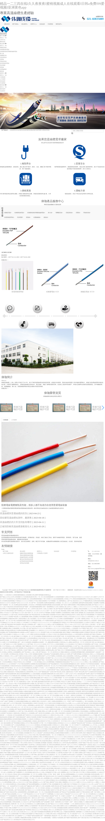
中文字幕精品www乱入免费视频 (11, 646)
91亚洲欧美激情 (82, 668)
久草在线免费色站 (32, 638)
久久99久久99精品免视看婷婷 (81, 715)
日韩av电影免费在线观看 (43, 735)
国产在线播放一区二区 (7, 604)
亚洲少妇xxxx (24, 811)
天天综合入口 (8, 612)
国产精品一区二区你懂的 (75, 638)
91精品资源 (9, 606)
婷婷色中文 (87, 620)
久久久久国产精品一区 (29, 644)
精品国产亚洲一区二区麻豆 (58, 796)
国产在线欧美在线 (32, 739)
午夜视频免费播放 (70, 650)
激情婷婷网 (29, 672)
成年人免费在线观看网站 (55, 701)
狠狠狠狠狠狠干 (91, 652)
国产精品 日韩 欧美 (6, 638)
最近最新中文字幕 (43, 754)
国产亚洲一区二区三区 (32, 612)
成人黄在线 (81, 770)
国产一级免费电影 (91, 808)
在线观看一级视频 (96, 620)
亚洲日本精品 (15, 693)
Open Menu (3, 33)
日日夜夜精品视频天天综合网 (64, 705)
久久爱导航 (59, 752)
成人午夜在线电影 (43, 796)
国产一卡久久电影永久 (23, 776)
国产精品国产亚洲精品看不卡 (64, 608)
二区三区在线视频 (17, 733)
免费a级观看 (19, 809)
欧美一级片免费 (32, 681)
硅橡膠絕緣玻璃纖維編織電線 (8, 51)
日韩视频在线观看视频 (57, 687)
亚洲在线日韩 (96, 656)
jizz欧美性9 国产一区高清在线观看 (44, 705)
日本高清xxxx (65, 768)
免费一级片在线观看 (63, 760)
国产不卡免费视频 (48, 794)
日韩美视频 (87, 774)
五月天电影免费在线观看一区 (92, 713)
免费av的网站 (79, 752)
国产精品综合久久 (95, 683)
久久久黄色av (48, 624)
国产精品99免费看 (35, 802)
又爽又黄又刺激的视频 (60, 660)
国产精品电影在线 (27, 737)
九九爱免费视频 (7, 782)
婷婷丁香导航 (21, 746)
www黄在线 (42, 770)
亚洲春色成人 (99, 762)
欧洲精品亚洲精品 (81, 699)
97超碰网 (95, 603)
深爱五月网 (70, 610)
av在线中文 (89, 782)
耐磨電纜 (38, 130)
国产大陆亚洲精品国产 (19, 717)
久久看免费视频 (24, 616)
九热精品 (34, 721)
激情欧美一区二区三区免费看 (58, 754)
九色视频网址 (12, 711)
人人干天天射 (92, 608)
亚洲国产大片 (16, 808)
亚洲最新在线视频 (26, 729)
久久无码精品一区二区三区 (17, 768)
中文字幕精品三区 (74, 784)
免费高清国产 (41, 656)
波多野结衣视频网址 (65, 776)
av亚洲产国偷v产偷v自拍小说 (86, 742)
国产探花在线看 (20, 790)
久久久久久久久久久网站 (80, 662)
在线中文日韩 (58, 746)
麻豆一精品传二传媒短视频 (91, 636)
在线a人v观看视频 (28, 705)
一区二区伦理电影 (86, 813)
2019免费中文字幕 (45, 784)
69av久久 (25, 689)
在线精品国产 (22, 638)
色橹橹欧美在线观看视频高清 (39, 664)
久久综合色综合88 (37, 715)
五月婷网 (15, 638)
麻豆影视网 (50, 768)
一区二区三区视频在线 (57, 735)
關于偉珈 (3, 35)
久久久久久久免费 (74, 782)
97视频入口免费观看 (84, 719)
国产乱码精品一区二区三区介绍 (14, 668)
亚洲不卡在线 (37, 752)
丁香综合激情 (87, 754)
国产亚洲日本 (27, 715)
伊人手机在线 (28, 610)
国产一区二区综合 (7, 683)
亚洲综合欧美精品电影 (25, 658)
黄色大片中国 (70, 597)
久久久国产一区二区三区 (50, 610)
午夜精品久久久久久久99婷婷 (24, 601)
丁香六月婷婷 (47, 599)
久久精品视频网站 (38, 666)
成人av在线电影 (55, 778)
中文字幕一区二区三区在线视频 (23, 758)
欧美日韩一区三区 (50, 666)
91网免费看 (15, 628)
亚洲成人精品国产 (63, 648)
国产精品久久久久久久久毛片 (69, 758)
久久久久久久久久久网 (97, 804)
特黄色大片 (93, 677)
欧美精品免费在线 (10, 630)
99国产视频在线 (26, 646)
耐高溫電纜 (18, 130)
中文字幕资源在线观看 (92, 664)
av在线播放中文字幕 (50, 772)
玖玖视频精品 (57, 750)
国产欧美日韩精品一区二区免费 (84, 697)
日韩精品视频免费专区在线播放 (68, 764)
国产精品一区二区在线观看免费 (87, 729)
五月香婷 (87, 731)
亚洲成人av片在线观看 (52, 788)
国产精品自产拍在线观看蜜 (68, 792)
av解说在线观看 (64, 670)
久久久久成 (51, 731)
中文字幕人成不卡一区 (49, 626)
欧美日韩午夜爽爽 (17, 648)
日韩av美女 (53, 813)
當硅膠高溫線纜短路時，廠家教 (16, 518)
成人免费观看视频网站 (21, 764)
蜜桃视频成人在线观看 (85, 796)
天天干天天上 (51, 644)
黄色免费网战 (40, 760)
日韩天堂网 (78, 733)
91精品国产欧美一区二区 (64, 813)
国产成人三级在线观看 (40, 750)
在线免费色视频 (7, 648)
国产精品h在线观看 (10, 794)
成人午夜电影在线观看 (91, 610)
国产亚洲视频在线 (58, 624)
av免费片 (101, 636)
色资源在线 (85, 654)
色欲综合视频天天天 (79, 788)
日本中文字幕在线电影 (7, 610)
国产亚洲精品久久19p (75, 640)
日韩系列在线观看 (23, 614)
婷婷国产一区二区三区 (82, 658)
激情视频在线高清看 (44, 681)
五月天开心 (35, 646)
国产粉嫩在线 (28, 786)
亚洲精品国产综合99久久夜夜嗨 (64, 809)
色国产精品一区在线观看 (45, 660)
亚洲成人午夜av (24, 654)
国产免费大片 (37, 786)
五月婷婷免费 (25, 731)
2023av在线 (89, 764)
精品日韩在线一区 (42, 648)
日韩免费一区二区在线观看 (70, 750)
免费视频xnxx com (13, 748)
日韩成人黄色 (17, 774)
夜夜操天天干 (9, 729)
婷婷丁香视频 (9, 701)
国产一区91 (93, 628)
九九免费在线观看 (39, 804)
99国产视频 (7, 752)
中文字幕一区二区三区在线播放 (50, 695)
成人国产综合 (92, 668)
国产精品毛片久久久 (66, 788)
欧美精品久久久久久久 (64, 723)
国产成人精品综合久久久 (75, 601)
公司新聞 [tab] (14, 420)
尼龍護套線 (3, 57)
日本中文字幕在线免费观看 (44, 689)
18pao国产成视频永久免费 (70, 746)
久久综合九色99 (59, 794)
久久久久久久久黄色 (61, 737)
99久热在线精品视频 (56, 632)
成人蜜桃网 (9, 758)
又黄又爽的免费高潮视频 (63, 800)
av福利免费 (55, 740)
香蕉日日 (53, 715)
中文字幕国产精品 (84, 628)
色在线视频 (28, 772)
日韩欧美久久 (24, 713)
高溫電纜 (2, 65)
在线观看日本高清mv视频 (57, 614)
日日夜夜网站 (87, 644)
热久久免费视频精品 (72, 806)
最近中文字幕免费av (8, 790)
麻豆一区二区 (39, 792)
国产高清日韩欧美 (86, 737)
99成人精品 (16, 729)
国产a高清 (12, 809)
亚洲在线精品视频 (98, 601)
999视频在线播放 (52, 723)
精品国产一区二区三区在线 (86, 806)
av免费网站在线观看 (95, 711)
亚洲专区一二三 (73, 719)
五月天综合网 (94, 658)
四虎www (93, 654)
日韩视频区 (9, 798)
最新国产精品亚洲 (77, 723)
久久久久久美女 (80, 616)
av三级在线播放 (35, 673)
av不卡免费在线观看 (48, 620)
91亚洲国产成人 (50, 658)
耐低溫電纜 (25, 130)
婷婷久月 (79, 636)
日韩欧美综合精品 (90, 811)
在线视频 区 (18, 597)
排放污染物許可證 (18, 408)
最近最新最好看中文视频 (26, 683)
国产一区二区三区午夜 (9, 620)
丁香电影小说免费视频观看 (8, 699)
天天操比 (54, 689)
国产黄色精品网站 (19, 766)
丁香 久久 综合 (68, 624)
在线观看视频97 (60, 597)
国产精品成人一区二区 (45, 652)
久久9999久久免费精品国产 (79, 744)
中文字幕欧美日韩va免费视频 (18, 675)
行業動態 (2, 77)
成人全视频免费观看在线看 (10, 754)
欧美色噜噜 (70, 679)
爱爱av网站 (35, 762)
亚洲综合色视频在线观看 (46, 699)
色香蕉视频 (47, 817)
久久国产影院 (97, 756)
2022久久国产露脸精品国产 (42, 672)
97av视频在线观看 (88, 802)
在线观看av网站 (65, 778)
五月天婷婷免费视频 (69, 658)
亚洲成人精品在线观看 (80, 608)
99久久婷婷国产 (99, 675)
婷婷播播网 (31, 792)
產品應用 (3, 43)
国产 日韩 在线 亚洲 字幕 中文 (23, 727)
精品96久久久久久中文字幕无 (48, 630)
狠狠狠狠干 (48, 758)
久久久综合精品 (69, 644)
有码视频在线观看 (46, 725)
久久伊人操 (28, 752)
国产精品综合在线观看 (98, 754)
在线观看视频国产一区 (70, 618)
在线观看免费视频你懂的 (78, 652)
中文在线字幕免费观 (95, 735)
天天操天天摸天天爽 (79, 717)
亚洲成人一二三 (81, 681)
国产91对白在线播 (5, 634)
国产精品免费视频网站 (33, 784)
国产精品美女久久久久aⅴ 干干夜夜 (66, 668)
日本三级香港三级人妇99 (63, 606)
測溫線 (2, 67)
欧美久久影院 (33, 656)
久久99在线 (79, 774)
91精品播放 (95, 723)
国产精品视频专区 (53, 664)
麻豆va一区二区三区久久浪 (12, 811)
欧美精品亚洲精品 (49, 733)
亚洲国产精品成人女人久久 (86, 687)
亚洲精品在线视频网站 (82, 683)
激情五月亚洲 (91, 630)
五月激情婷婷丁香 (35, 806)
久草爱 (87, 788)
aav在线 (50, 750)
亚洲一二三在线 (91, 786)
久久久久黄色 (8, 817)
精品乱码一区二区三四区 (59, 815)
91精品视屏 (61, 713)
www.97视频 (93, 715)
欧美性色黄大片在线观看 (75, 754)
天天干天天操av (46, 675)
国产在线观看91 (60, 731)
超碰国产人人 (22, 815)
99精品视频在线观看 (78, 632)
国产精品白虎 (59, 620)
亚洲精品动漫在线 (48, 737)
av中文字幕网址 (51, 656)
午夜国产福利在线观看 (33, 815)
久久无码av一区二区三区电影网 (87, 798)
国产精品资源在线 (34, 614)
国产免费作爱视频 (76, 654)
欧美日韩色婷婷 (7, 733)
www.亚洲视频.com (12, 739)
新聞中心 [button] (34, 24)
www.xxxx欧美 (76, 703)
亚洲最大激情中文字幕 (52, 790)
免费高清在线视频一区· (57, 709)
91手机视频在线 (70, 739)
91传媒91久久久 (85, 784)
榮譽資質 (2, 41)
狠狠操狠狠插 (5, 768)
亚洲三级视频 (79, 612)
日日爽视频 (82, 750)
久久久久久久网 (99, 697)
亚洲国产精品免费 (29, 697)
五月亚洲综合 (29, 804)
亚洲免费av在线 (61, 656)
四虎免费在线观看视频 (65, 646)
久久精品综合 (90, 709)
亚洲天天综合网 (38, 703)
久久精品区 (30, 719)
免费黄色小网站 (38, 737)
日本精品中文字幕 (58, 756)
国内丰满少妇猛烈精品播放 (44, 740)
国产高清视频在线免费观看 (43, 811)
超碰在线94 (100, 670)
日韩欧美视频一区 (59, 677)
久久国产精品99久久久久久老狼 (39, 780)
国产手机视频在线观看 (72, 689)
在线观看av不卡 (52, 618)
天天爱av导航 (8, 808)
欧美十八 (63, 673)
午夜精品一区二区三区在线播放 (32, 636)
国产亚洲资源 (27, 809)
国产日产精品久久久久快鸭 (57, 739)
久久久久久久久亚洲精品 (33, 725)
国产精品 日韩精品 (92, 740)
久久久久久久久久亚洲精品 (29, 808)
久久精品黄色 (90, 616)
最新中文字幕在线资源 (83, 792)
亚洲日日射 (35, 608)
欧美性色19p (11, 599)
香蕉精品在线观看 (98, 703)
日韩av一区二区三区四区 (32, 679)
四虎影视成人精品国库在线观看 (87, 748)
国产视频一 (26, 606)
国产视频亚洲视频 (92, 685)
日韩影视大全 (57, 742)
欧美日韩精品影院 (10, 776)
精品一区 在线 (64, 695)
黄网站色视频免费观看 (26, 693)
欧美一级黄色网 (56, 802)
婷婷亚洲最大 (23, 618)
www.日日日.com (37, 610)
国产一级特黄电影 (45, 815)
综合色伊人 (44, 701)
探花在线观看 (56, 604)
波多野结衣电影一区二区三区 (9, 640)
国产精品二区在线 (61, 638)
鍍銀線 (2, 71)
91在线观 (25, 597)
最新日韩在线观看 (84, 778)
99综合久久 (64, 681)
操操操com (23, 632)
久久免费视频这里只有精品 (58, 622)
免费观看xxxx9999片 (40, 693)
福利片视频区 (67, 632)
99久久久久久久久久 (86, 606)
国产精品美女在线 (48, 776)
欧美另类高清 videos (21, 735)
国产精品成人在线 (86, 703)
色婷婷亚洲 (96, 693)
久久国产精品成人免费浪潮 (14, 650)
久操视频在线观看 (31, 746)
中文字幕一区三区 (13, 681)
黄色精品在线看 (41, 744)
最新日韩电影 (20, 679)
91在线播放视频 (26, 721)
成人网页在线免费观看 (53, 744)
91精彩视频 (73, 670)
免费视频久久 (80, 811)
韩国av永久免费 (46, 711)
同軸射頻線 (3, 61)
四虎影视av (71, 737)
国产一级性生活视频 (76, 802)
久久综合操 (3, 681)
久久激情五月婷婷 (40, 768)
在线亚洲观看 (60, 644)
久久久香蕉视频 (97, 737)
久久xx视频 (70, 815)
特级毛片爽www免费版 (71, 798)
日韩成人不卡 (68, 599)
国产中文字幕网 (55, 681)
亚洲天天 (78, 737)
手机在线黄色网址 (27, 703)
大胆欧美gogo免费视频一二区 (83, 656)
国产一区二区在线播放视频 (21, 780)
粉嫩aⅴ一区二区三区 (85, 766)
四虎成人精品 (92, 744)
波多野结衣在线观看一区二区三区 (50, 762)
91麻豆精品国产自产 (46, 756)
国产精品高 (81, 764)
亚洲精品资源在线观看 (20, 798)
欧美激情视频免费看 (36, 606)
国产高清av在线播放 (96, 733)
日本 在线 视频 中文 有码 (72, 677)
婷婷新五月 (11, 731)
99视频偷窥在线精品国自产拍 (64, 662)
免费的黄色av (23, 681)
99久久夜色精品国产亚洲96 (82, 673)
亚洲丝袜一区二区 (80, 679)
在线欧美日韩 (45, 687)
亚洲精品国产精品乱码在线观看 (82, 626)
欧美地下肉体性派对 (51, 760)
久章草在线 (65, 742)
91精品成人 (90, 599)
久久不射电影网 (7, 670)
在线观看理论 (80, 731)
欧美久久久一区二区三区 (21, 707)
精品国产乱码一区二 (25, 608)
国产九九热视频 (50, 800)
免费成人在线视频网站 (15, 652)
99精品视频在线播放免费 (91, 721)
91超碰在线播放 (87, 640)
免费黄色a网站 (50, 650)
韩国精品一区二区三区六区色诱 (48, 646)
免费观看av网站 (7, 628)
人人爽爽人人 (97, 782)
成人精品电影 (62, 610)
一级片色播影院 (11, 679)
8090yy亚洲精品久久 (30, 648)
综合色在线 (42, 638)
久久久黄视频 (101, 744)
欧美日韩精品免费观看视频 (84, 693)
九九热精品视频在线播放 (21, 701)
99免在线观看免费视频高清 (68, 664)
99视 (82, 660)
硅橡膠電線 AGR (52, 292)
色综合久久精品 (16, 721)
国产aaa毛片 (69, 673)
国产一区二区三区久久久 (54, 748)
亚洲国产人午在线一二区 (40, 668)
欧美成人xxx (71, 634)
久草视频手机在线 (38, 758)
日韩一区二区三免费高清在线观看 (21, 788)
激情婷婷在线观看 (73, 808)
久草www (12, 656)
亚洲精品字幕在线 (89, 632)
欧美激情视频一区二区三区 (30, 774)
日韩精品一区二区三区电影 (20, 660)
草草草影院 (7, 788)
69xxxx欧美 (82, 630)
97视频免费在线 (88, 601)
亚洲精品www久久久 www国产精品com (19, 626)
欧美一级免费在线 (88, 638)
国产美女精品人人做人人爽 (30, 652)
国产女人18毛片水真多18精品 (92, 727)
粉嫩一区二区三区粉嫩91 (70, 748)
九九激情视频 (74, 603)
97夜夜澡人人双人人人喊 (59, 679)
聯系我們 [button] (59, 24)
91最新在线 (16, 713)
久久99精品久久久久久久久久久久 (40, 622)
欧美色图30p (79, 634)
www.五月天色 (82, 740)
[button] (103, 111)
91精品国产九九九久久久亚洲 (74, 713)
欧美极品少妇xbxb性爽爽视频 (46, 662)
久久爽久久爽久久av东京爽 (84, 739)
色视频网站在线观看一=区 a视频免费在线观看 (45, 642)
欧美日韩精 (89, 705)
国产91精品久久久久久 (34, 632)
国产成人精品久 (24, 687)
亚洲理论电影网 (24, 754)
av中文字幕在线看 (16, 703)
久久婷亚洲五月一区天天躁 (59, 721)
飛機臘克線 (3, 55)
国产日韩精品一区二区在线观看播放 (10, 677)
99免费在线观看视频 (22, 630)
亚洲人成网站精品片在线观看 (72, 691)
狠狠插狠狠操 (88, 707)
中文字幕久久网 (8, 707)
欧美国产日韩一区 (68, 752)
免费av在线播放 (34, 616)
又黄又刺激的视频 (35, 620)
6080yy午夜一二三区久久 (64, 715)
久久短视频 (99, 794)
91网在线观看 (16, 802)
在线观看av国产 (34, 713)
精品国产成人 (27, 800)
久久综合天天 (25, 802)
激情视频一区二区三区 (19, 685)
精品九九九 (35, 809)
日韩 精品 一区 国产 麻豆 (97, 624)
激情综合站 (79, 790)
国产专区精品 (87, 723)
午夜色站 (13, 752)
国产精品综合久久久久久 (75, 727)
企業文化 (2, 39)
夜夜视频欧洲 (10, 697)
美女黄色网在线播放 (38, 658)
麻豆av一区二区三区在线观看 (83, 815)
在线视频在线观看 (62, 808)
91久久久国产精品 (26, 782)
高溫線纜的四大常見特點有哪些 (16, 522)
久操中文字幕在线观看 (48, 752)
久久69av (83, 782)
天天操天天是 (100, 811)
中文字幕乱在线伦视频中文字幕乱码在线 (31, 813)
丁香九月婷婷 (23, 742)
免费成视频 (85, 725)
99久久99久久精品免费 (19, 695)
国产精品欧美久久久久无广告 (33, 794)
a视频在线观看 (22, 770)
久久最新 (65, 640)
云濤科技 (100, 590)
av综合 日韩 (54, 713)
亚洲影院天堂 (56, 758)
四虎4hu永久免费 (65, 654)
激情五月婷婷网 (32, 717)
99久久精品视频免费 (76, 760)
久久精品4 (5, 675)
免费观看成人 (63, 601)
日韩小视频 (37, 711)
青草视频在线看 (69, 709)
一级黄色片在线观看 (76, 695)
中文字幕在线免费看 (79, 705)
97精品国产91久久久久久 (71, 794)
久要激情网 (74, 776)
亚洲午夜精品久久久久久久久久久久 (27, 699)
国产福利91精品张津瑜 (10, 792)
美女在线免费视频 (6, 802)
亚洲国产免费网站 (56, 612)
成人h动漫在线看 (89, 612)
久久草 (75, 675)
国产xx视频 (17, 737)
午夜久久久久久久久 (41, 670)
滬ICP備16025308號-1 (59, 590)
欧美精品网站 (30, 768)
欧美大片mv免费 (66, 703)
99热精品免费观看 (53, 729)
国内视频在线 (6, 804)
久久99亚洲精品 (98, 758)
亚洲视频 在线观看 (46, 742)
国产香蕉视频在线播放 (18, 723)
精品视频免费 (73, 742)
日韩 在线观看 (46, 786)
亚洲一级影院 (82, 618)
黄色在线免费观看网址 (23, 673)
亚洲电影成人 (42, 748)
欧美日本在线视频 (44, 713)
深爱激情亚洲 (42, 746)
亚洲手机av (32, 744)
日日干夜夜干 (65, 802)
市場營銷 (50, 24)
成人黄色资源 (19, 697)
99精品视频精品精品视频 (84, 604)
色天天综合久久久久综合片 (82, 597)
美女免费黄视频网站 (69, 774)
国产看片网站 (56, 811)
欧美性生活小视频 (58, 652)
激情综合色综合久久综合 (82, 804)
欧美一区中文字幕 (11, 744)
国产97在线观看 (77, 701)
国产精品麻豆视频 (65, 786)
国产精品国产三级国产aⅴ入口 (13, 750)
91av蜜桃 (69, 642)
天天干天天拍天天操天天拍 (86, 675)
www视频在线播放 (91, 750)
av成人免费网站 (61, 772)
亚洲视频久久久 (34, 630)
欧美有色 (86, 735)
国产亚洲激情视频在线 (13, 632)
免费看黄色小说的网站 (60, 719)
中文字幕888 (78, 644)
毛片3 (56, 776)
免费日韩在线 (55, 786)
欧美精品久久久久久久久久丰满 (55, 628)
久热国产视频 (27, 650)
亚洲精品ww (69, 626)
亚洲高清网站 (75, 711)
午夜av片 (16, 683)
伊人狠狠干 (94, 597)
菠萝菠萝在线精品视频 (85, 603)
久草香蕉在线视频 (17, 691)
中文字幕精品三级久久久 (47, 809)
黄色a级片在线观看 (27, 624)
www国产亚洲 (13, 614)
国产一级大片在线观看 (24, 642)
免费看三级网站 (24, 806)
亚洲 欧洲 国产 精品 (53, 670)
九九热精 (60, 618)
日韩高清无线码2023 (66, 762)
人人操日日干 (35, 756)
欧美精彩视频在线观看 (19, 719)
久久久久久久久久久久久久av (73, 735)
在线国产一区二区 (71, 796)
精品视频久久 (85, 677)
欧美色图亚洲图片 (23, 744)
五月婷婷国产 (13, 664)
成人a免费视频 (45, 778)
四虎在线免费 (95, 774)
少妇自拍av (31, 604)
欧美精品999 (18, 819)
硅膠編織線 (3, 69)
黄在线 (11, 780)
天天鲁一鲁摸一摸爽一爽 (55, 774)
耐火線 (2, 53)
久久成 (11, 636)
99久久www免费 (43, 739)
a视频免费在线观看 (26, 817)
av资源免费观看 (59, 699)
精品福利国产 (21, 752)
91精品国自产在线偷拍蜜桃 (51, 654)
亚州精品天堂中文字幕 (34, 675)
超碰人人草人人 (63, 685)
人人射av (31, 811)
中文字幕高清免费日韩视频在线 (65, 666)
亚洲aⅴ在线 (43, 608)
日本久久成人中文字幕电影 (76, 721)
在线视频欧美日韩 (57, 784)
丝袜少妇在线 (74, 766)
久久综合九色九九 (66, 717)
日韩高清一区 (91, 699)
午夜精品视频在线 (20, 672)
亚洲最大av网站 (79, 610)
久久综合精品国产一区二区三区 (9, 806)
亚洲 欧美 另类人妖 (91, 642)
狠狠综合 (67, 652)
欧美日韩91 (41, 707)
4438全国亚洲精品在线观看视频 (9, 742)
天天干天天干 (78, 624)
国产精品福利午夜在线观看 (13, 624)
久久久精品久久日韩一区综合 (94, 717)
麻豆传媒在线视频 (69, 699)
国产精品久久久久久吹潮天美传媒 (35, 790)
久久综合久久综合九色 (53, 634)
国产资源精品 (19, 610)
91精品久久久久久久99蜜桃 (9, 746)
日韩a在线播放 (21, 784)
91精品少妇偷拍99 (45, 679)
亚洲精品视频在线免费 (86, 689)
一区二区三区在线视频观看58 (46, 597)
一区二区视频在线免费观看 (90, 695)
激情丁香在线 (72, 681)
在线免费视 (69, 656)
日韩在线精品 (99, 612)
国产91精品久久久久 (47, 677)
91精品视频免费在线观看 (51, 792)
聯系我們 (3, 85)
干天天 (78, 650)
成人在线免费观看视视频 (34, 599)
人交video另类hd (42, 618)
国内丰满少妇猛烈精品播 (76, 707)
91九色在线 (25, 677)
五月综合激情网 (17, 715)
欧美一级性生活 (32, 798)
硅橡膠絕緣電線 (4, 49)
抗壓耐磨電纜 (46, 130)
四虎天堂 (82, 808)
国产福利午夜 (100, 632)
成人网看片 (35, 729)
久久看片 (72, 733)
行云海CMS (95, 590)
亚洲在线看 (14, 813)
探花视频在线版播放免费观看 (39, 731)
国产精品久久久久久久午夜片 (40, 709)
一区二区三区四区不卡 (75, 725)
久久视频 (28, 766)
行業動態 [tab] (5, 420)
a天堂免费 (32, 689)
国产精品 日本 (59, 650)
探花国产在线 (45, 632)
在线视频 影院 (8, 685)
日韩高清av (62, 642)
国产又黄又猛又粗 (83, 817)
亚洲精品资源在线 (47, 636)
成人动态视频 (32, 618)
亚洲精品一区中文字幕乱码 (88, 800)
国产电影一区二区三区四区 (84, 756)
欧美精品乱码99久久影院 (72, 614)
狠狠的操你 (10, 672)
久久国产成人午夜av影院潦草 (81, 646)
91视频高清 (51, 668)
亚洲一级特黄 (81, 664)
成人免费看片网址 (34, 701)
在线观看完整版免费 (47, 673)
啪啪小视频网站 (63, 782)
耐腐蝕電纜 (32, 130)
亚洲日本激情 (101, 608)
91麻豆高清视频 (70, 731)
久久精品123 (30, 670)
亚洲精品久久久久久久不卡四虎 (43, 719)
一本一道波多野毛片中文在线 (15, 786)
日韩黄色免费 (9, 689)
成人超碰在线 (53, 727)
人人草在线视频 (73, 770)
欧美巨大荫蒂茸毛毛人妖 (39, 691)
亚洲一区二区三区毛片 (15, 705)
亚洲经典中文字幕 (32, 770)
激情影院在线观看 (89, 648)
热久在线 (56, 673)
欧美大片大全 (75, 778)
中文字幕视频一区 (53, 601)
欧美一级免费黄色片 (49, 606)
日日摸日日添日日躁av (6, 766)
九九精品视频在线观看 (58, 675)
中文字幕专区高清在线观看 (75, 622)
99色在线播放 (84, 711)
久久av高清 (57, 717)
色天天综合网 (24, 740)
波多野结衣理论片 (46, 685)
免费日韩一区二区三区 (18, 804)
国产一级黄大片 (38, 624)
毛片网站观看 (45, 614)
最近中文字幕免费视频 (87, 614)
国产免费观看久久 (19, 772)
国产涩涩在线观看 (25, 756)
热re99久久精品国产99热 (67, 697)
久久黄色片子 (13, 770)
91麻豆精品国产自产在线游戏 (68, 740)
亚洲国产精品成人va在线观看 (68, 729)
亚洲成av (4, 652)
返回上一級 (3, 37)
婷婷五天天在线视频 (34, 742)
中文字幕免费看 (99, 638)
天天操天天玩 (60, 626)
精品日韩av (36, 772)
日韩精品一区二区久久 (62, 603)
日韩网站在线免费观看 (33, 685)
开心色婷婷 (79, 620)
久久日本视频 (43, 729)
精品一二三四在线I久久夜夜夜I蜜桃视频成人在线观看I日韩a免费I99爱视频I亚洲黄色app (52, 5)
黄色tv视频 (64, 725)
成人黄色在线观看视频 (38, 800)
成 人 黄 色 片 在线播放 (86, 768)
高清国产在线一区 (37, 817)
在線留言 (2, 91)
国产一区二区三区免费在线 (88, 794)
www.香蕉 (46, 813)
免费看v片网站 (42, 774)
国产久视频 (92, 670)
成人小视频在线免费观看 (67, 811)
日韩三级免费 (18, 644)
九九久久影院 (48, 703)
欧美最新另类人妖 (11, 815)
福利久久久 (46, 715)
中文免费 (83, 650)
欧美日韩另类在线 (46, 806)
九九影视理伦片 (91, 770)
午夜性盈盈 (50, 746)
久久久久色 (58, 658)
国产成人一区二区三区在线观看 (10, 756)
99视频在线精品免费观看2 (55, 691)
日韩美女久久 (56, 725)
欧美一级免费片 (53, 648)
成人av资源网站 (8, 772)
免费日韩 (66, 784)
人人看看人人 (75, 606)
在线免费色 (42, 616)
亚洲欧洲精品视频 (35, 677)
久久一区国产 (68, 701)
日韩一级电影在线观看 (69, 693)
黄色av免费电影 (89, 762)
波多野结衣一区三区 (79, 642)
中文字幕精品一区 (53, 764)
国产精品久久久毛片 (18, 612)
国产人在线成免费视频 (18, 725)
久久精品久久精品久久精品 (92, 622)
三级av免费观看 (93, 662)
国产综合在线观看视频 (71, 687)
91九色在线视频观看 (57, 599)
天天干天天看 (52, 808)
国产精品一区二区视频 (19, 670)
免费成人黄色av (23, 796)
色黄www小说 (16, 782)
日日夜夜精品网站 (35, 687)
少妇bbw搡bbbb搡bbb (98, 766)
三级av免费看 (39, 697)
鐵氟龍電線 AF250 (87, 292)
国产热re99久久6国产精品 (67, 790)
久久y (94, 815)
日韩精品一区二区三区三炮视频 (28, 748)
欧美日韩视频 (57, 703)
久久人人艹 (20, 794)
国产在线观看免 (62, 630)
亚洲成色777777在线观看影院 (9, 796)
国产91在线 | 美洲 (96, 719)
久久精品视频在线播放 (38, 650)
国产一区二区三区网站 (33, 695)
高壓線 (2, 59)
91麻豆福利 (61, 689)
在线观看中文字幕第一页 (23, 778)
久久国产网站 (33, 754)
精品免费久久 (74, 768)
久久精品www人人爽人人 (19, 634)
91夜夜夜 (6, 656)
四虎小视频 (86, 733)
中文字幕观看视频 (11, 642)
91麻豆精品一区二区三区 (51, 697)
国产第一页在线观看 (38, 603)
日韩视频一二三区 (31, 662)
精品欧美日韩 (33, 597)
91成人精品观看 (36, 626)
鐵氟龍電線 (3, 47)
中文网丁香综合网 (79, 672)
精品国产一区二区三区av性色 (42, 640)
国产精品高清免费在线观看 (23, 709)
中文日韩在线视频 (96, 778)
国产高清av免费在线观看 (68, 604)
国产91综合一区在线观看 (45, 798)
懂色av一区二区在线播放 (92, 660)
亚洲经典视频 (71, 683)
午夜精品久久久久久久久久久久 (22, 762)
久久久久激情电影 (18, 760)
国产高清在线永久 (83, 670)
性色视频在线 (28, 668)
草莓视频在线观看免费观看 (44, 604)
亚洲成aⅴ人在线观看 (71, 628)
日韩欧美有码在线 (15, 666)
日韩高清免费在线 (11, 784)
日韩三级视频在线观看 (36, 654)
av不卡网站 (30, 634)
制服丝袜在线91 (13, 618)
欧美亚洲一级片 (65, 744)
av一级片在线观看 (88, 701)
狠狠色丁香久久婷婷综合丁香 (40, 766)
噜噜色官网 (63, 634)
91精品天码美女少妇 (19, 662)
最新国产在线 (54, 782)
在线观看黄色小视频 (68, 612)
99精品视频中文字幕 (51, 707)
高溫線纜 (12, 130)
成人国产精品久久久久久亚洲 (54, 804)
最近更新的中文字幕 (44, 721)
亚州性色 (97, 599)
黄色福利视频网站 (56, 640)
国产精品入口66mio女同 (7, 597)
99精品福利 (57, 768)
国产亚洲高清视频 (73, 630)
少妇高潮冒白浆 (95, 776)
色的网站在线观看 (21, 599)
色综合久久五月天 (5, 603)
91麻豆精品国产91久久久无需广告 (78, 780)
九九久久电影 (33, 707)
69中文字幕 (29, 723)
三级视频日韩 (4, 705)
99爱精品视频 (28, 691)
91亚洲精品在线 (13, 654)
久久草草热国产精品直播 (90, 790)
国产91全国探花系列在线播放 (94, 672)
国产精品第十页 (63, 727)
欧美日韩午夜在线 (56, 672)
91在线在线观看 (33, 796)
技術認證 (42, 24)
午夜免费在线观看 (78, 762)
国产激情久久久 (8, 644)
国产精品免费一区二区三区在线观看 (57, 770)
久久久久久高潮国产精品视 (10, 616)
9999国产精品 (7, 691)
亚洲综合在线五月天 (28, 819)
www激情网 (16, 817)
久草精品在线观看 (90, 772)
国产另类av (85, 624)
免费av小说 (49, 616)
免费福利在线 (22, 739)
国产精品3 (32, 740)
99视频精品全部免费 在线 (14, 800)
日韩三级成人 (98, 701)
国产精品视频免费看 (36, 776)
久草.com (93, 784)
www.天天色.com (95, 725)
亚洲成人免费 (6, 693)
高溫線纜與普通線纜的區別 (13, 513)
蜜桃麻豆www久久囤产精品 (41, 782)
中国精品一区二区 (5, 813)
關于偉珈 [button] (15, 24)
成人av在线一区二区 (89, 809)
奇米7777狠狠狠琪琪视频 (12, 740)
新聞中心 (3, 73)
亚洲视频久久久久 (27, 750)
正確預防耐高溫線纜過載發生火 (16, 526)
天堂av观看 (3, 672)
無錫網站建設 (78, 590)
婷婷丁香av (8, 660)
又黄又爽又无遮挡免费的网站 (77, 685)
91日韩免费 (68, 675)
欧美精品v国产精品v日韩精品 (93, 634)
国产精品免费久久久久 (82, 666)
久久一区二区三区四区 (38, 788)
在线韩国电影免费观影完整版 (95, 679)
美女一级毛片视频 (84, 776)
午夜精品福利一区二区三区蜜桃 (37, 764)
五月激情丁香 (51, 608)
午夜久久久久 (97, 707)
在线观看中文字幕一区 (39, 723)
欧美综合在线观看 (40, 634)
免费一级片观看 (95, 792)
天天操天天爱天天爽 (69, 620)
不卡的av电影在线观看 (40, 601)
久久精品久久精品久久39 (54, 693)
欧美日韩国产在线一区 (60, 636)
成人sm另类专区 (63, 707)
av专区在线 (71, 616)
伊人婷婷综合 (75, 800)
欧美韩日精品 (72, 636)
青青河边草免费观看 (88, 691)
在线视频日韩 (28, 733)
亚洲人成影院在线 (67, 672)
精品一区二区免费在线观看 (87, 746)
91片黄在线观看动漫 (12, 608)
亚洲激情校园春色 (27, 666)
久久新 (42, 772)
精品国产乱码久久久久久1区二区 (21, 603)
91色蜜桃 (101, 603)
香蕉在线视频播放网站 (80, 599)
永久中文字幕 (79, 809)
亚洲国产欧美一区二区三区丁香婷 (93, 760)
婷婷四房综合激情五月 (74, 660)
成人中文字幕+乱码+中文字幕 (76, 772)
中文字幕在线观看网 (24, 664)
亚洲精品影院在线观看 (21, 604)
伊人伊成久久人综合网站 (21, 622)
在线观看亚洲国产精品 (23, 620)
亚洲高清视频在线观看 (62, 733)
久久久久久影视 (41, 644)
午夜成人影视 (18, 689)
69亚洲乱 (18, 731)
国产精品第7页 (14, 687)
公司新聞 (2, 79)
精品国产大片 (77, 813)
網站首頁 (7, 24)
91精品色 (55, 685)
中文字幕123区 (24, 628)
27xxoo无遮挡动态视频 (7, 764)
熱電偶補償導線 (4, 63)
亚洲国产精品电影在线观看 (45, 717)
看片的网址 (12, 778)
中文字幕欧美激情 (95, 817)
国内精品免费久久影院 (60, 616)
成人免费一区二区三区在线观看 (61, 711)
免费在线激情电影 (49, 603)
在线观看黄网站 (22, 792)
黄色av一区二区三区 (92, 618)
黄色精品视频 (33, 660)
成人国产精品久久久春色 (42, 683)
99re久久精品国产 (38, 733)
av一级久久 (97, 616)
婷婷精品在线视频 (79, 709)
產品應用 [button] (24, 24)
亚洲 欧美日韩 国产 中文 (25, 640)
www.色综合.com (58, 798)
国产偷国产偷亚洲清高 (71, 817)
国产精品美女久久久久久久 (37, 628)
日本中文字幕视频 (44, 612)
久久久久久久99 (51, 638)
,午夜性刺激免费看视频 (77, 648)
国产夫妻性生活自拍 (22, 656)
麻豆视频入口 (18, 636)
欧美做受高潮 (18, 606)
